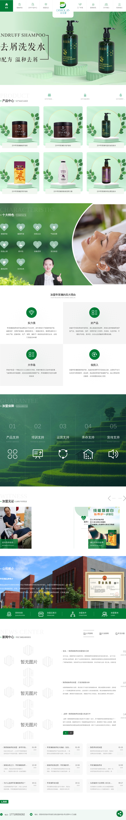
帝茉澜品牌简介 (6, 579)
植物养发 (20, 7)
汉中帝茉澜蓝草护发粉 (20, 191)
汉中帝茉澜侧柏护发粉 (20, 145)
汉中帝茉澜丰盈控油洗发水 (106, 145)
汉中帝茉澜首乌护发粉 (63, 145)
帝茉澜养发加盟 (53, 783)
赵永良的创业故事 (9, 542)
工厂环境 (80, 7)
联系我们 (119, 7)
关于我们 (106, 7)
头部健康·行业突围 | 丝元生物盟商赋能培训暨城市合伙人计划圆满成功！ (102, 783)
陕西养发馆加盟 (96, 747)
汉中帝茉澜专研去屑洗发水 (106, 191)
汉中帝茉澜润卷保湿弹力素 (63, 191)
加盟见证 (46, 7)
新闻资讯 (93, 7)
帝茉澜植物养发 (96, 765)
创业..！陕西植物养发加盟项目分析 (75, 651)
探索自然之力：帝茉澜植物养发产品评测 (15, 765)
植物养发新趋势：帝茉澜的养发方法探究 (59, 765)
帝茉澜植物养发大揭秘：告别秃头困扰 (59, 747)
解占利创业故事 (97, 542)
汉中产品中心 (32, 7)
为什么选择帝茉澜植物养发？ (15, 783)
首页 (6, 7)
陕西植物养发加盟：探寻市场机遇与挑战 (15, 747)
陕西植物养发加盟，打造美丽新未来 (75, 682)
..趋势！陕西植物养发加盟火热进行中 (76, 714)
